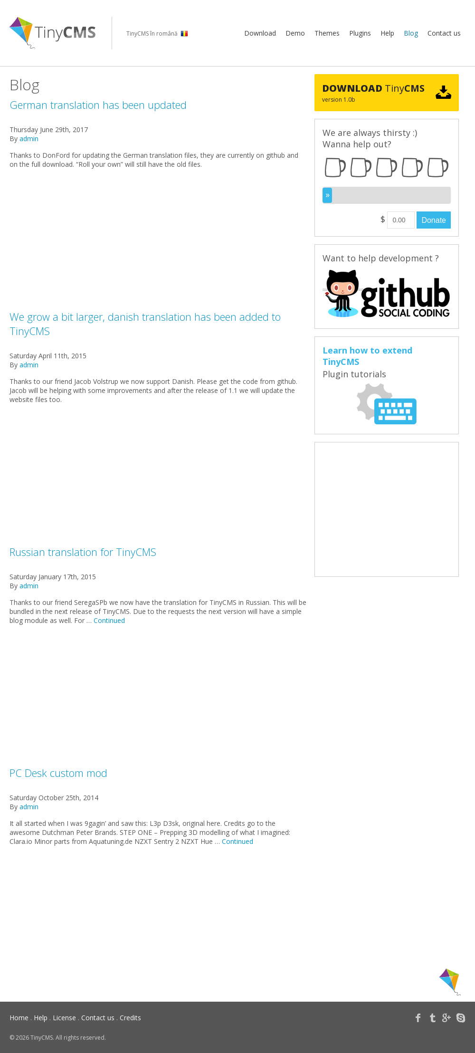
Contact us (444, 33)
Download (260, 33)
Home (19, 1017)
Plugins (360, 33)
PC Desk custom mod (58, 773)
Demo (295, 33)
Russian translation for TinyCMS (83, 552)
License (64, 1017)
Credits (130, 1017)
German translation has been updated (98, 104)
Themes (327, 33)
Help (387, 33)
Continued (109, 620)
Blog (411, 33)
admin (28, 138)
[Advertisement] (158, 242)
